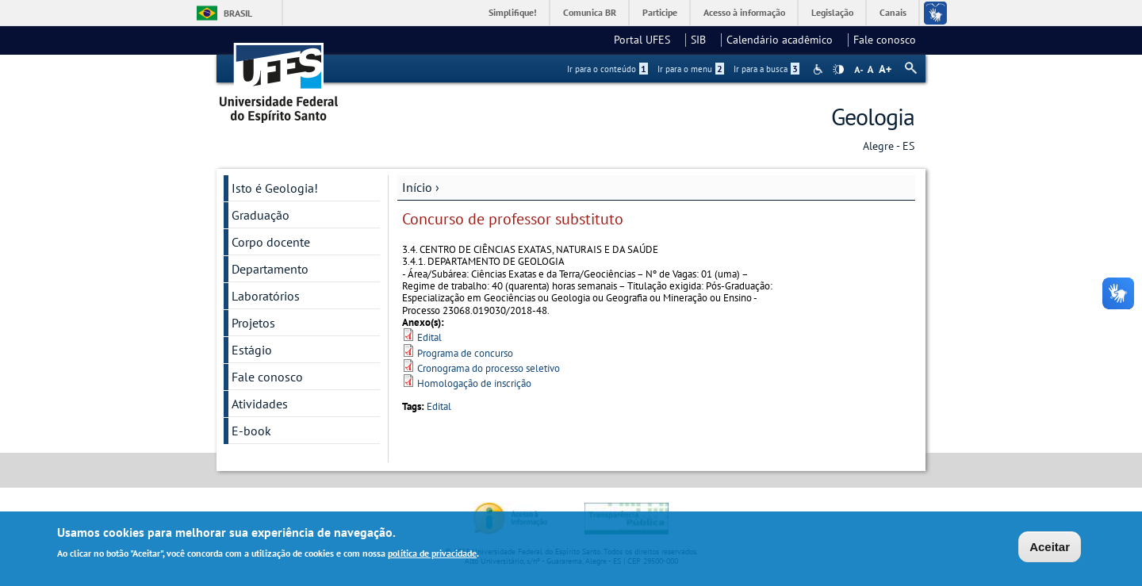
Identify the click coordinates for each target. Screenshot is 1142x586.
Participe (659, 12)
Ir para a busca (766, 69)
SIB (703, 40)
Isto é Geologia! (275, 188)
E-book (251, 431)
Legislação (832, 12)
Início (417, 187)
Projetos (253, 323)
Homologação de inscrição (474, 383)
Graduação (260, 215)
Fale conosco (884, 40)
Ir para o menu (690, 69)
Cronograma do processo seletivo (488, 368)
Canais (892, 12)
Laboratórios (266, 296)
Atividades (260, 404)
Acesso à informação (744, 12)
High (838, 69)
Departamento (270, 269)
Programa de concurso (465, 353)
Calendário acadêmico (784, 40)
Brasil (238, 13)
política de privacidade (432, 555)
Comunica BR (589, 12)
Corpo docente (271, 242)
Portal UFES (647, 40)
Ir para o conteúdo (607, 69)
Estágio (252, 350)
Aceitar (1049, 548)
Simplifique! (513, 12)
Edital (429, 337)
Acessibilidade (820, 69)
